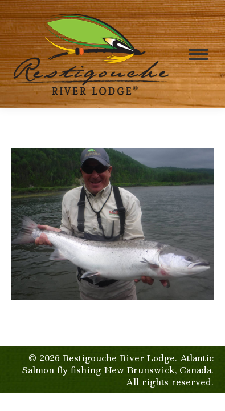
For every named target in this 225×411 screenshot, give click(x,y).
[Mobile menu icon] (198, 54)
